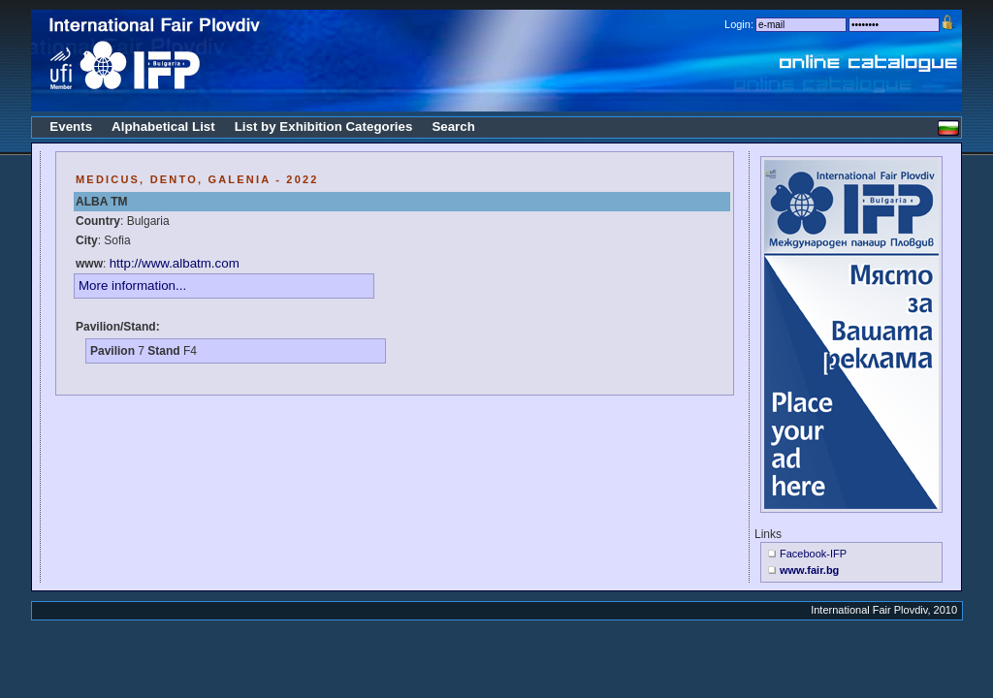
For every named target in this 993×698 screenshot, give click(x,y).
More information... (132, 285)
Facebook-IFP (813, 553)
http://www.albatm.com (175, 263)
